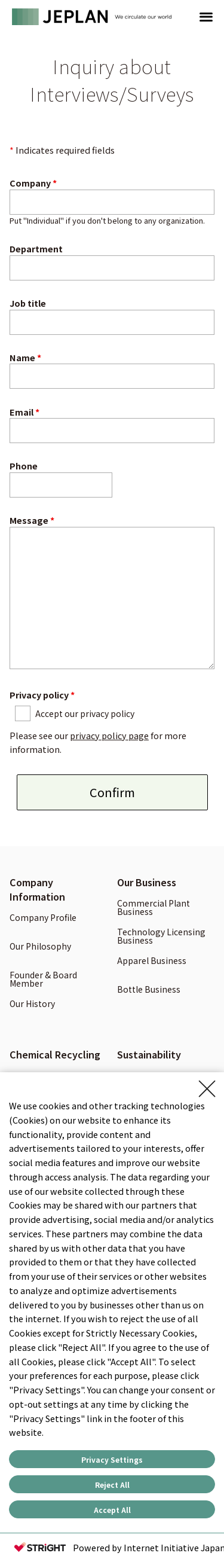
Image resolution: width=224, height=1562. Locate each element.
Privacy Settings (112, 1459)
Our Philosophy (40, 947)
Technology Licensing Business (161, 937)
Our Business (146, 882)
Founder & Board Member (43, 980)
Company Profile (43, 918)
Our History (32, 1004)
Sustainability (149, 1054)
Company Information (37, 889)
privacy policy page (109, 735)
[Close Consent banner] (207, 1089)
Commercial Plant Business (153, 908)
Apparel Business (151, 961)
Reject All (112, 1484)
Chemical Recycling (55, 1054)
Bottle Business (148, 990)
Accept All (112, 1510)
